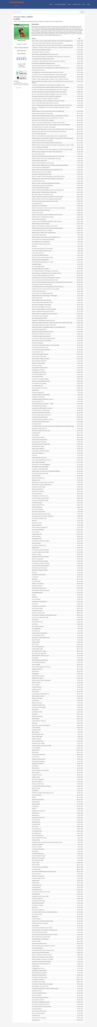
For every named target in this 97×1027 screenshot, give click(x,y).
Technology (23, 44)
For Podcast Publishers (60, 4)
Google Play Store (49, 21)
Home (51, 4)
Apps (69, 4)
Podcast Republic (16, 2)
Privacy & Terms (77, 4)
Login (88, 4)
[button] (84, 4)
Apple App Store (58, 21)
